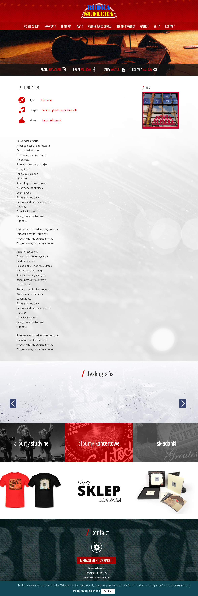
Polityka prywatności (87, 590)
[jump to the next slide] (182, 403)
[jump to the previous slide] (13, 403)
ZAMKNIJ (108, 591)
